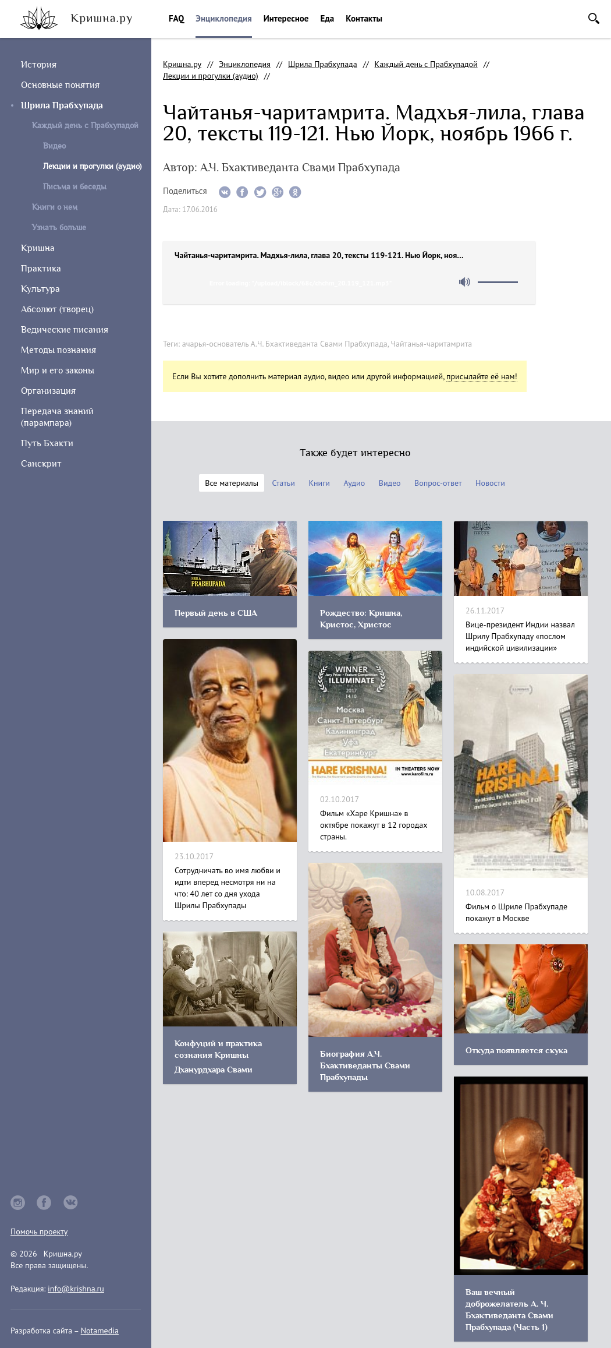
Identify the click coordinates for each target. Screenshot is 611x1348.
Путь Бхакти (47, 443)
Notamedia (100, 1330)
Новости (490, 483)
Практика (41, 268)
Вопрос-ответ (437, 483)
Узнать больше (59, 227)
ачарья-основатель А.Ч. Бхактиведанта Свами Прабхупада (285, 343)
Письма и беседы (74, 186)
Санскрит (41, 463)
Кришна (38, 248)
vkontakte (71, 1202)
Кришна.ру (182, 64)
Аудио (354, 483)
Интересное (286, 18)
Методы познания (58, 350)
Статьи (283, 483)
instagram (17, 1202)
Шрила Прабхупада (62, 105)
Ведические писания (64, 329)
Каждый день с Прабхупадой (85, 125)
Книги (319, 483)
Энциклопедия (223, 18)
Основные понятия (60, 85)
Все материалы (231, 483)
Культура (40, 289)
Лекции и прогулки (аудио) (210, 75)
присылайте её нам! (481, 376)
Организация (48, 391)
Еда (327, 18)
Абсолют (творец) (57, 309)
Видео (54, 146)
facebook (44, 1202)
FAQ (176, 18)
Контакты (364, 18)
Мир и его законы (57, 370)
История (38, 64)
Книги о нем (54, 207)
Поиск (593, 18)
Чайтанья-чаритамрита (432, 343)
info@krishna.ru (76, 1288)
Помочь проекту (39, 1231)
